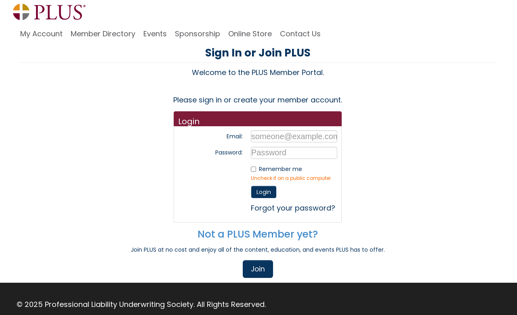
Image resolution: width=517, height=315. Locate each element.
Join (258, 269)
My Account (41, 34)
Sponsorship (197, 34)
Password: (229, 152)
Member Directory (103, 34)
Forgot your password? (293, 208)
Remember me (280, 169)
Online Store (250, 34)
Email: (235, 136)
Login (263, 192)
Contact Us (300, 34)
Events (155, 34)
